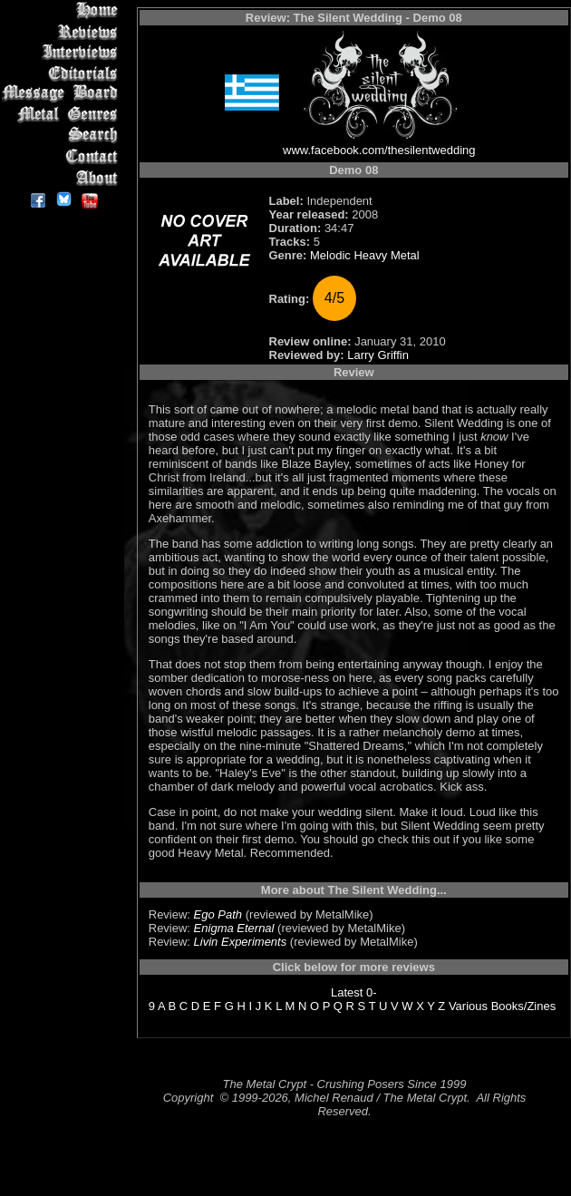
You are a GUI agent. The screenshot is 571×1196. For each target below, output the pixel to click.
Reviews (63, 31)
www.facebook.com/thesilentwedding (379, 150)
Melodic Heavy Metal (365, 255)
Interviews (63, 52)
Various (468, 1006)
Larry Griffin (378, 355)
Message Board (63, 93)
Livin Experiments (240, 941)
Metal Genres (63, 114)
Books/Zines (523, 1006)
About (63, 177)
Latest (347, 992)
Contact (63, 156)
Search (63, 135)
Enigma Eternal (234, 928)
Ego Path (218, 914)
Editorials (63, 73)
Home (63, 10)
